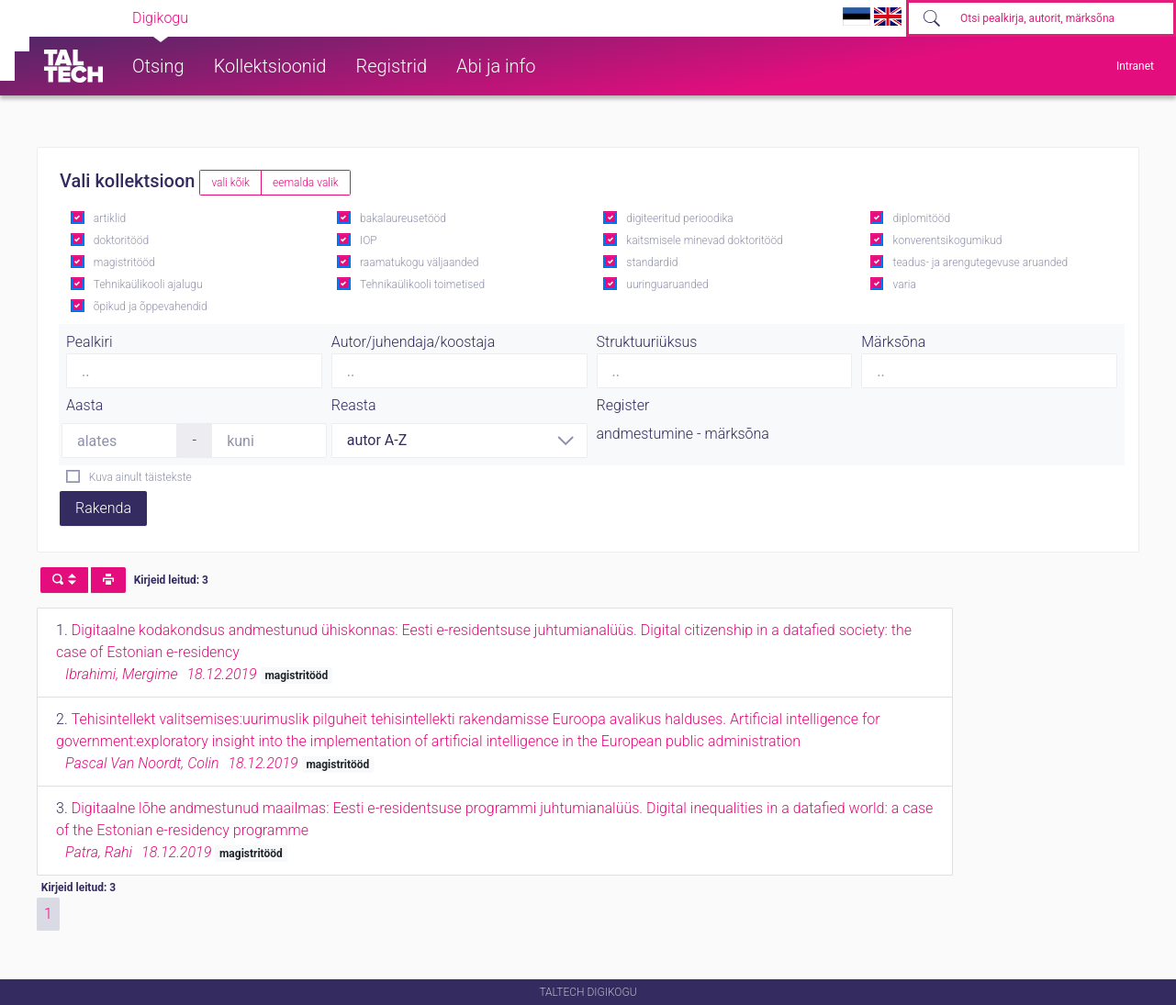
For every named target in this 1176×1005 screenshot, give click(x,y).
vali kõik (230, 182)
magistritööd (124, 262)
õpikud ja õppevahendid (150, 306)
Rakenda (103, 508)
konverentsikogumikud (947, 240)
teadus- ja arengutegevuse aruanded (981, 262)
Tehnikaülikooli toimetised (422, 284)
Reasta (353, 405)
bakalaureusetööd (403, 218)
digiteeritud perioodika (679, 218)
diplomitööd (922, 218)
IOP (368, 240)
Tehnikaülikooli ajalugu (148, 284)
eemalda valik (306, 182)
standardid (652, 262)
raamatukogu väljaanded (419, 262)
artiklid (110, 218)
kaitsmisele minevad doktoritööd (704, 240)
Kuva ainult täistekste (140, 477)
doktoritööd (121, 240)
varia (904, 284)
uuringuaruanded (667, 284)
